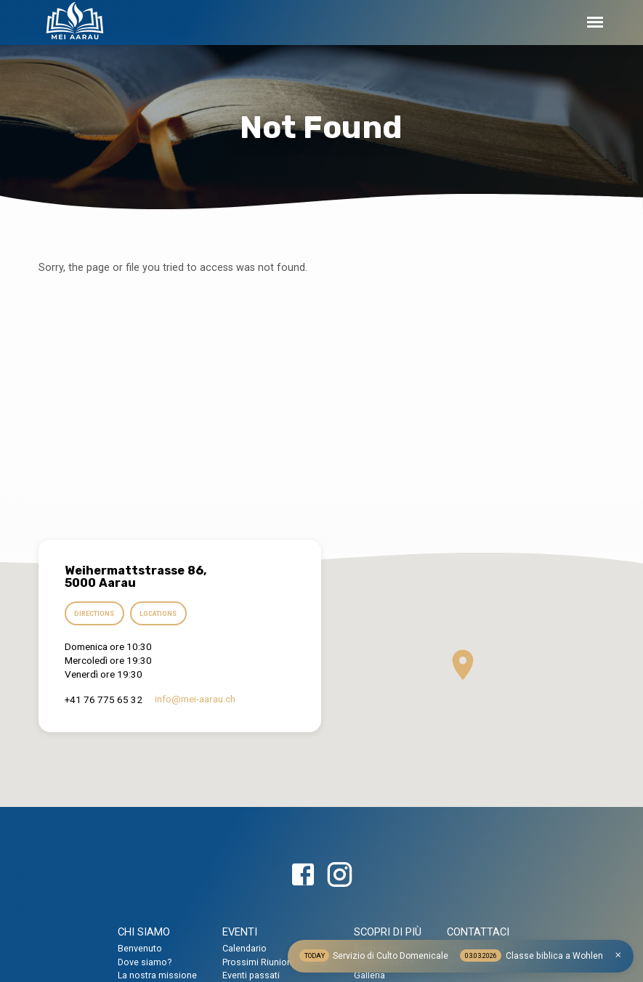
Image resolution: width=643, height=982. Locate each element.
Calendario (244, 948)
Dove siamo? (144, 962)
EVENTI (239, 931)
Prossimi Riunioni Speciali (275, 962)
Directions (96, 614)
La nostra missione (157, 975)
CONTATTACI (478, 931)
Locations (161, 614)
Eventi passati (251, 975)
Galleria (369, 975)
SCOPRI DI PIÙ (387, 931)
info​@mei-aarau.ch (195, 699)
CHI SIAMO (144, 931)
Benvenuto (140, 948)
